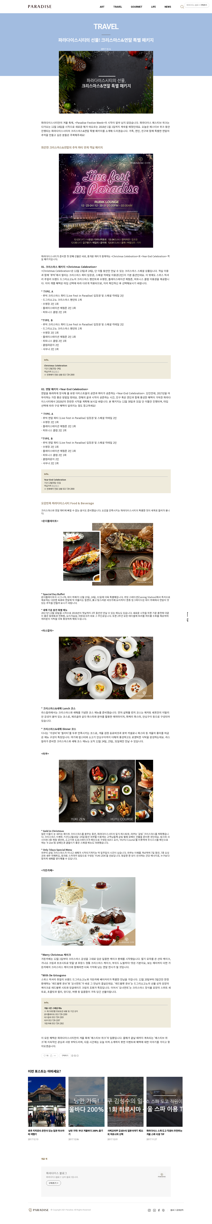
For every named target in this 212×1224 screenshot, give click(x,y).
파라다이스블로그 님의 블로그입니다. (62, 1177)
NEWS (168, 6)
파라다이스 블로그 (56, 1173)
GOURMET (136, 6)
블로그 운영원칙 (176, 1210)
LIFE (153, 6)
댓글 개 (44, 1158)
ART (102, 6)
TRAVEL (117, 6)
